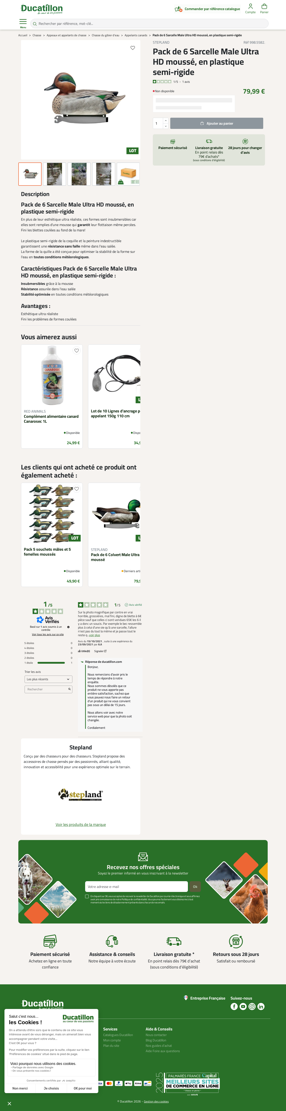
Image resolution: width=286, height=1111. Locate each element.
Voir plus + (33, 909)
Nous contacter (157, 1034)
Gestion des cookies (156, 1101)
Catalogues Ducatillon (119, 1034)
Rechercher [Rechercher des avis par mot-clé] (46, 689)
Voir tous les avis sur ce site (48, 634)
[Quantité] (160, 123)
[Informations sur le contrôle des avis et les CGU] (68, 627)
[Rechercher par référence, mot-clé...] (149, 23)
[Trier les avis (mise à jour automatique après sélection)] (48, 679)
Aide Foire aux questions (164, 1050)
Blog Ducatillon (157, 1040)
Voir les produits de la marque (81, 824)
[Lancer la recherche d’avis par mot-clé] (69, 689)
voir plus (94, 635)
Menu (23, 24)
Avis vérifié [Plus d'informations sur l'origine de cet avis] (135, 605)
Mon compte (112, 1040)
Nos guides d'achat (160, 1045)
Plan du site (112, 1045)
